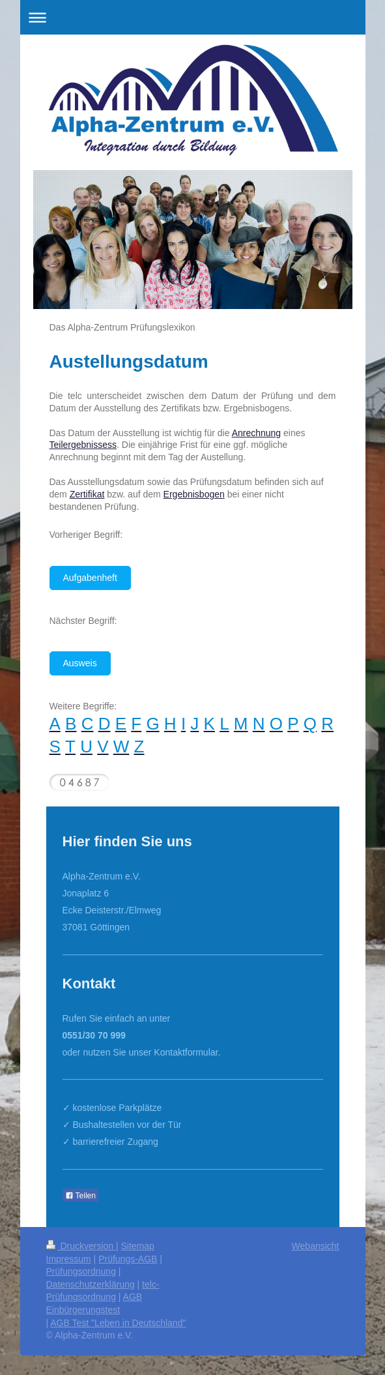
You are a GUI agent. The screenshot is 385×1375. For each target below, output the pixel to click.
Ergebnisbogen (194, 494)
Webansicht (315, 1246)
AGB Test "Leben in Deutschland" (118, 1323)
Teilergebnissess (83, 444)
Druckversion (81, 1246)
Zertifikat (87, 494)
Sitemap (137, 1246)
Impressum (68, 1259)
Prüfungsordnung (81, 1271)
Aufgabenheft (90, 577)
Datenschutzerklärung (90, 1284)
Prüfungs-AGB (127, 1259)
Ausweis (80, 663)
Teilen (80, 1195)
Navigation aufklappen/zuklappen (192, 17)
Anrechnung (256, 433)
